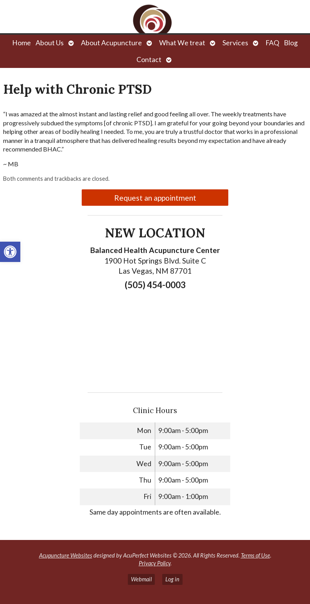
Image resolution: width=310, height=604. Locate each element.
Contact (148, 59)
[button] (10, 252)
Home (21, 43)
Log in (172, 579)
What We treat (182, 43)
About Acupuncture (111, 43)
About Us (50, 43)
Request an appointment (155, 197)
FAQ (272, 43)
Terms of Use (255, 555)
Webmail (141, 579)
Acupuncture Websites (65, 555)
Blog (291, 43)
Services (235, 43)
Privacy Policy (154, 563)
